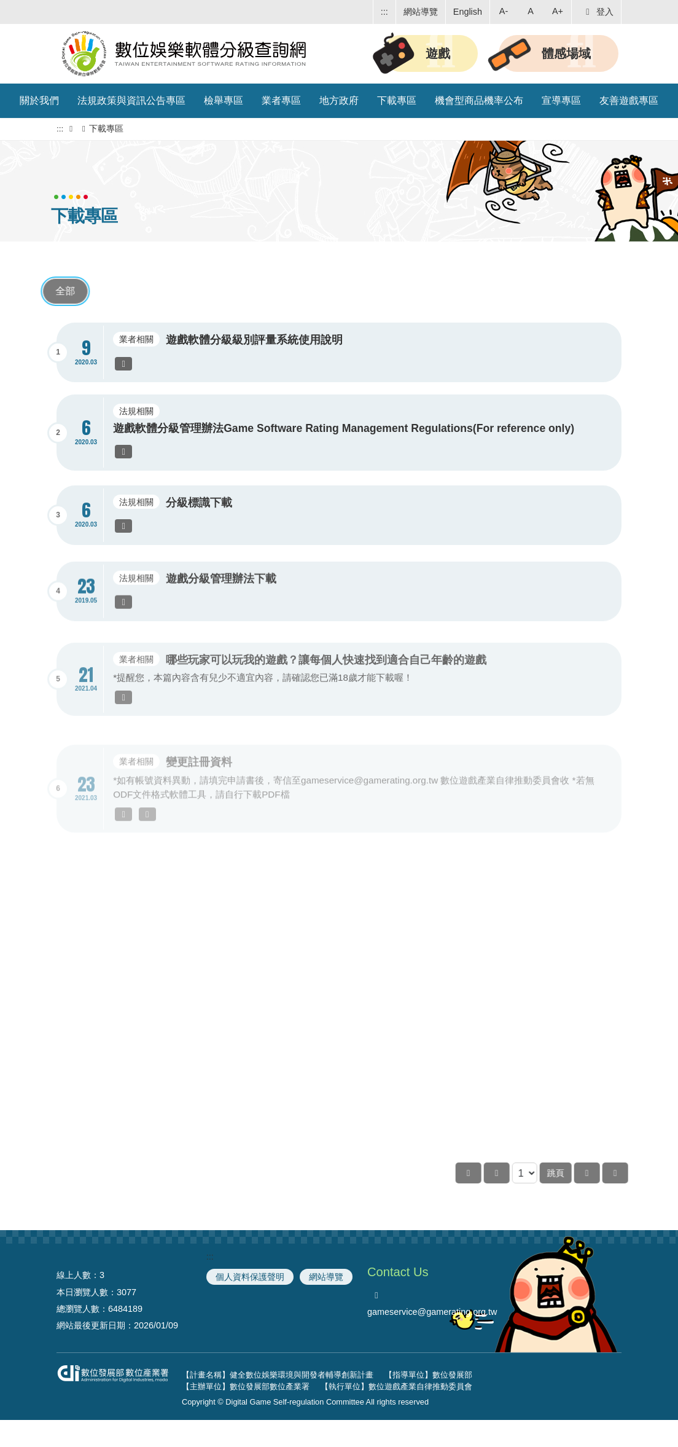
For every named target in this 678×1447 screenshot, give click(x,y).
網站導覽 (420, 12)
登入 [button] (598, 12)
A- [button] (503, 11)
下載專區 (396, 100)
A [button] (531, 11)
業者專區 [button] (281, 100)
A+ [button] (557, 11)
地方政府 (339, 100)
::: (384, 12)
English (467, 12)
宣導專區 (561, 100)
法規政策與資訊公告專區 (131, 100)
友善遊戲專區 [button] (628, 100)
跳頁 (599, 1173)
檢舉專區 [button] (223, 100)
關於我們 (39, 100)
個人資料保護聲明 (250, 1277)
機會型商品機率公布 (479, 100)
